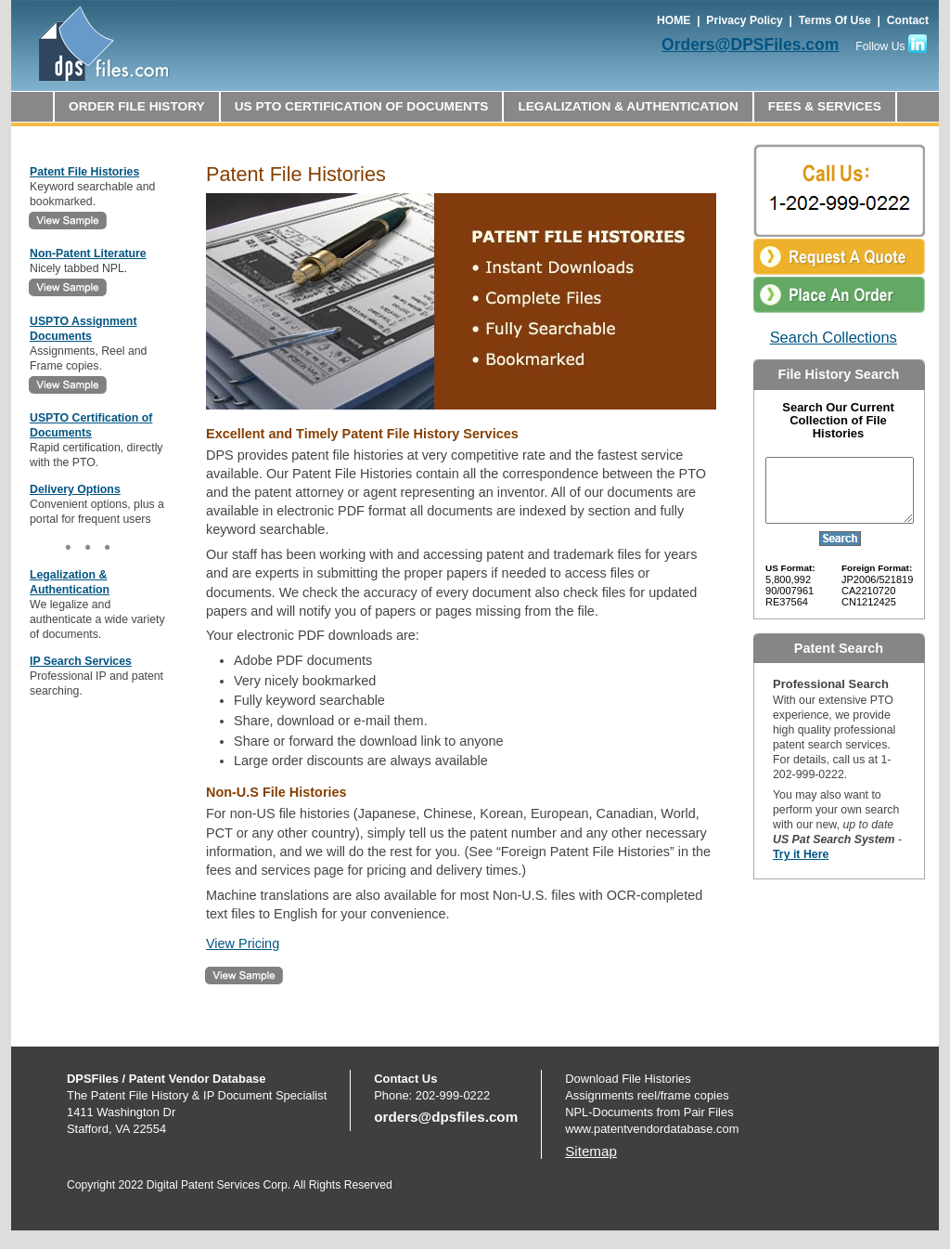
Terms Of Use (835, 20)
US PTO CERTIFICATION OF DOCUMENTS (362, 106)
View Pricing (242, 943)
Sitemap (591, 1151)
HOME (673, 20)
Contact (908, 20)
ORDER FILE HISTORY (137, 106)
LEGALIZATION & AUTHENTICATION (628, 106)
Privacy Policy (744, 20)
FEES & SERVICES (824, 106)
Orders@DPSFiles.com (750, 44)
